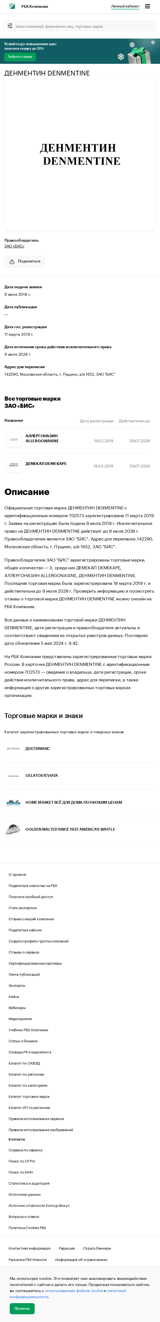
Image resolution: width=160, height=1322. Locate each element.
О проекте (17, 874)
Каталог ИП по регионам (29, 1107)
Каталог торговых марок (29, 1096)
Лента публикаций (24, 974)
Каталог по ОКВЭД (24, 1062)
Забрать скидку (20, 56)
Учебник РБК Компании (28, 1029)
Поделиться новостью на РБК (33, 885)
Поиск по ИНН (21, 1171)
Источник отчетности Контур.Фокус (39, 1205)
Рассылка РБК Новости (28, 1259)
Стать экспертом (23, 907)
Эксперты (17, 985)
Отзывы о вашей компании (31, 918)
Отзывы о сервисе (24, 951)
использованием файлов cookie (74, 1290)
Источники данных (25, 1194)
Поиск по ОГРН (21, 1160)
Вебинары (17, 1007)
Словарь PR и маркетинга (30, 1051)
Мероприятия (20, 1018)
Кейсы (14, 996)
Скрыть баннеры (97, 1247)
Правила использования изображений (41, 1129)
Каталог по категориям (28, 1085)
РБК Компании (34, 7)
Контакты (17, 1139)
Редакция (67, 1247)
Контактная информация (29, 1247)
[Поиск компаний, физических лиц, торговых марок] (80, 25)
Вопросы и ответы (24, 1216)
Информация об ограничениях (81, 1259)
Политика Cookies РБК (27, 1227)
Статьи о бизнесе (23, 1040)
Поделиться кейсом (25, 929)
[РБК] (12, 6)
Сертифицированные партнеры (35, 962)
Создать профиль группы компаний (38, 940)
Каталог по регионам (26, 1073)
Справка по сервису (25, 1149)
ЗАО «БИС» (14, 245)
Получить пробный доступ (31, 896)
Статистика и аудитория (29, 1182)
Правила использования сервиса (36, 1118)
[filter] (10, 26)
